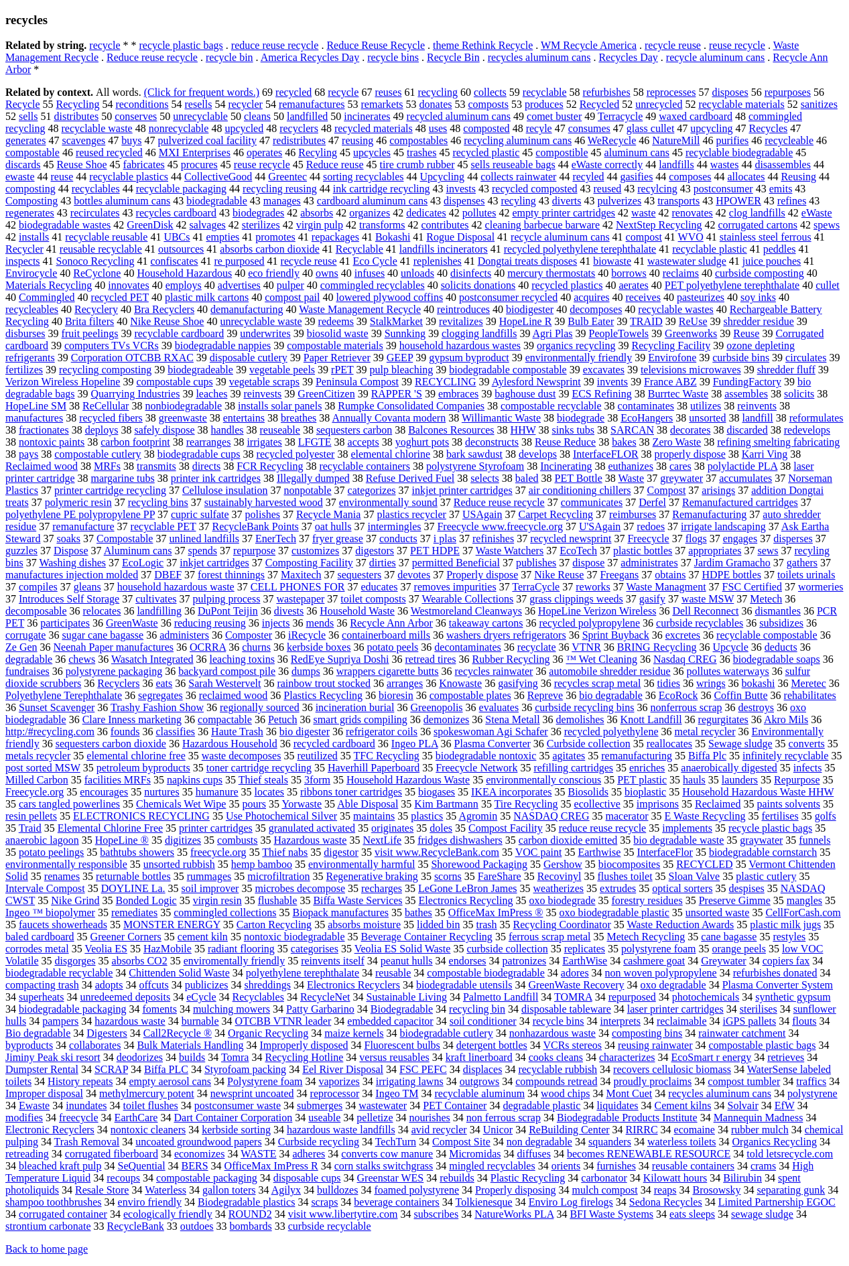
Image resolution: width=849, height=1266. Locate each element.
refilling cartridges (573, 767)
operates (264, 152)
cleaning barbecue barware (542, 225)
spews (826, 225)
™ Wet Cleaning (601, 659)
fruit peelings (90, 333)
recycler (245, 104)
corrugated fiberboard (111, 1153)
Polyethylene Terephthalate (63, 695)
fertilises (780, 816)
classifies (175, 731)
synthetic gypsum (792, 997)
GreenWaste (132, 623)
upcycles (372, 152)
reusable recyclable (101, 249)
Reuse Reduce (565, 442)
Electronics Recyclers (353, 985)
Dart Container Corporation (233, 1117)
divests (289, 611)
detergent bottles (491, 1045)
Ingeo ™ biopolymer (50, 912)
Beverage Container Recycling (427, 936)
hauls (694, 779)
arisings (718, 490)
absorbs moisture (364, 924)
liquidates (617, 1105)
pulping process (227, 599)
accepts (363, 442)
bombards (251, 1226)
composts (488, 104)
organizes (369, 212)
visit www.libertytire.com (343, 1214)
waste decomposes (241, 755)
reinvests (262, 393)
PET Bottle (578, 478)
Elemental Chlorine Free (110, 828)
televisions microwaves (691, 369)
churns (256, 647)
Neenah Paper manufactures (114, 647)
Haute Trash (237, 731)
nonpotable (307, 490)
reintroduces (463, 309)
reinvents (757, 406)
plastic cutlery (766, 876)
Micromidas (475, 1153)
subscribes (436, 1214)
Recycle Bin (453, 57)
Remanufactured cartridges (740, 502)
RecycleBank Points (255, 526)
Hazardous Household (229, 743)
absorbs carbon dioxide (269, 249)
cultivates (155, 599)
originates (392, 828)
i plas (445, 538)
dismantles (777, 611)
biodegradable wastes (65, 225)
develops (538, 454)
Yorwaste (301, 804)
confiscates (174, 261)
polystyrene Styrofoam (475, 466)
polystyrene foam (658, 948)
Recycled (600, 104)
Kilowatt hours (675, 1178)
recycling (437, 92)
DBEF (168, 574)
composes (690, 176)
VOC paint (538, 852)
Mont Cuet (629, 1093)
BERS (195, 1166)
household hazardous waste (176, 586)
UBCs (177, 237)
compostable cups (174, 381)
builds (192, 1057)
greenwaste (183, 418)
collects (490, 92)
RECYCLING (445, 381)
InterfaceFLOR (606, 454)
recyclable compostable (767, 635)
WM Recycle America (589, 45)
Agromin (477, 816)
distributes (76, 116)
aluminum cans (636, 152)
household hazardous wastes (460, 345)
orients (566, 1166)
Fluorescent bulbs (402, 1045)
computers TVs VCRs (111, 345)
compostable (32, 152)
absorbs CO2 (140, 960)
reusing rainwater (655, 1045)
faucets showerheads (63, 924)
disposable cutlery (248, 357)
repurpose (254, 550)
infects (807, 767)
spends (202, 550)
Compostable (124, 538)
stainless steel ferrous (765, 237)
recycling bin (477, 1009)
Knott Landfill (651, 719)
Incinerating (566, 466)
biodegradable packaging (72, 1009)
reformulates (816, 418)
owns (327, 273)
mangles (804, 900)
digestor (341, 852)
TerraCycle (536, 586)
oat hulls (333, 526)
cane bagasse (729, 936)
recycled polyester (296, 454)
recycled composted (535, 188)
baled (527, 478)
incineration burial (355, 707)
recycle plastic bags (181, 45)
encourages (104, 792)
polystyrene (812, 1093)
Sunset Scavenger (56, 707)
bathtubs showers (137, 852)
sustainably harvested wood (263, 502)
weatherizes (558, 888)
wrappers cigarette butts (387, 671)
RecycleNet (325, 997)
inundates (86, 1105)
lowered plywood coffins (389, 297)
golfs (825, 816)
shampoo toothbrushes (53, 1202)
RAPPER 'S (396, 393)
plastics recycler (411, 514)
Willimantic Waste (501, 418)
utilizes (705, 406)
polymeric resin (78, 502)
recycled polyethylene (611, 731)
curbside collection (506, 948)
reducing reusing (210, 623)
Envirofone (672, 357)
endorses (467, 960)
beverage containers (396, 1202)
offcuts (154, 985)
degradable (28, 659)
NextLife (382, 840)
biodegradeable (200, 369)
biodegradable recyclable (59, 972)
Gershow (562, 864)
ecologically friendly (167, 1214)
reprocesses (671, 92)
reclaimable (682, 1021)
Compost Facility (505, 828)
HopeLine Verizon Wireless (597, 611)
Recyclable (359, 249)
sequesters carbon (354, 430)
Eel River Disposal (342, 1069)
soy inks (758, 297)
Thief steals (263, 779)
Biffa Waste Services (357, 900)
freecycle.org (218, 852)
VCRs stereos (572, 1045)
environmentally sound (388, 502)
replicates (584, 948)
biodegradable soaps (776, 659)
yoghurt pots (422, 442)
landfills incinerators (443, 249)
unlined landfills (204, 538)
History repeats (80, 1081)
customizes (315, 550)
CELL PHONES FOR (298, 586)
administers (184, 635)
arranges (405, 683)
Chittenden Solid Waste (179, 972)
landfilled (307, 116)
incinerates (367, 116)
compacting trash (42, 985)
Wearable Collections (467, 599)
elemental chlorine (390, 454)
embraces (458, 393)
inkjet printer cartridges (462, 490)
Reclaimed (717, 804)
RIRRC (642, 1129)
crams (763, 1166)
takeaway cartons (486, 623)
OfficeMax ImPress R (271, 1166)
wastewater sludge (686, 261)
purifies (732, 140)
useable (324, 1117)
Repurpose (797, 779)
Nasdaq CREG (685, 659)
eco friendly (274, 273)
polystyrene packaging (114, 671)
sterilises (758, 1009)
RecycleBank (135, 1226)
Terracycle (620, 116)
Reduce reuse (335, 164)
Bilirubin (742, 1178)
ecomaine (694, 1129)
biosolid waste (338, 333)
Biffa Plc (707, 755)
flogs (696, 538)
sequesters (359, 574)
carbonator (604, 1178)
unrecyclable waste (261, 321)
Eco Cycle (375, 261)
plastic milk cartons (207, 297)
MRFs (107, 466)
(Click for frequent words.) (201, 92)
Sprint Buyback (615, 635)
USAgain (482, 514)
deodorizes (140, 1057)
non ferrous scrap (503, 1117)
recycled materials (373, 128)
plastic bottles (642, 550)
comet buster (554, 116)
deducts (781, 647)
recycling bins (158, 502)
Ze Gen (21, 647)
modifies (24, 1117)
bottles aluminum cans (122, 200)
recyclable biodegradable (739, 152)
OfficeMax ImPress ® (495, 912)
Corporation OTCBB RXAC (132, 357)
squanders (609, 1141)
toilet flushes (150, 1105)
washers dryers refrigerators (506, 635)
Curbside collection (589, 743)
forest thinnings (231, 574)
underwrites (265, 333)
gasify (652, 599)
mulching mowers (231, 1009)
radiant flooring (241, 948)
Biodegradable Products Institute (627, 1117)
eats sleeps (692, 1214)
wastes (724, 164)
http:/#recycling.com (49, 731)
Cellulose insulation (225, 490)
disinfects (470, 273)
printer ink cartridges (216, 478)
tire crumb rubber (417, 164)
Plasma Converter (492, 743)
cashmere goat (654, 960)
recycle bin (229, 57)
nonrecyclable (179, 128)
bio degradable (611, 695)
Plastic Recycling (528, 1178)
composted (486, 128)
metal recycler (704, 731)
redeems (336, 321)
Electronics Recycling (466, 900)
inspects (22, 261)
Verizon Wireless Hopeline (62, 381)
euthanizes (630, 466)
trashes (421, 152)
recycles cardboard (176, 212)
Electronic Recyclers (49, 1129)
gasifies (636, 176)
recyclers (298, 128)
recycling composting (105, 369)
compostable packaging (206, 1178)
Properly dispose (482, 574)
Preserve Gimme (735, 900)
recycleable (789, 140)
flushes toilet (624, 876)
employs (184, 285)
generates (25, 140)
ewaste (20, 176)
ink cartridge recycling (381, 188)
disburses (25, 333)
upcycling (711, 128)
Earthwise (599, 852)
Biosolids (588, 792)
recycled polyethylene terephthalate (580, 249)
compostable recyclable (551, 406)
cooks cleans (556, 1057)
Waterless (165, 1190)
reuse (62, 176)
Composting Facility (309, 562)
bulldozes (337, 1190)
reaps (665, 1190)
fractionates (44, 430)
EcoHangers (647, 418)
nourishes (429, 1117)
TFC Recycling (386, 755)
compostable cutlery (97, 454)
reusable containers (693, 1166)
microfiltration (278, 876)
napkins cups (194, 779)
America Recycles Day (310, 57)
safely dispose (164, 430)
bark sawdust (474, 454)
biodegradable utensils (464, 985)
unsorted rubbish (179, 864)
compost (644, 237)
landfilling (159, 611)
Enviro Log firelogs (571, 1202)
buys (131, 140)
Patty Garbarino (320, 1009)
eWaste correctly (607, 164)
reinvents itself (333, 960)
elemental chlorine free (135, 755)
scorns (448, 876)
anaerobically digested (729, 767)
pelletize (374, 1117)
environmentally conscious (543, 779)
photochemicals (705, 997)
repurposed (632, 997)
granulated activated (312, 828)
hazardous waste (129, 1021)
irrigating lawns (410, 1081)
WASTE (258, 1153)
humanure (217, 792)
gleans (87, 586)
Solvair (742, 1105)
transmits (156, 466)
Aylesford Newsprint (536, 381)
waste (643, 212)
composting (30, 188)
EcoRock (678, 695)
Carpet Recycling (555, 514)
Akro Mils (786, 719)
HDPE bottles (731, 574)
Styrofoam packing (245, 1069)
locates (269, 792)
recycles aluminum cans (539, 57)
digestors (374, 550)
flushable (278, 900)
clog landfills (757, 212)
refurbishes (607, 92)
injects (276, 623)
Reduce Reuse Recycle (375, 45)
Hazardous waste (310, 840)
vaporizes (338, 1081)
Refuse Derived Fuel (410, 478)
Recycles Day (627, 57)
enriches (647, 767)
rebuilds (457, 1178)
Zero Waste (677, 442)
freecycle (79, 1117)
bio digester (304, 731)
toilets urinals (806, 574)
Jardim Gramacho (732, 562)
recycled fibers (111, 418)
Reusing (798, 176)
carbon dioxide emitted (568, 840)
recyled (588, 176)
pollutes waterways (728, 671)
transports (678, 200)
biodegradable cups (199, 454)
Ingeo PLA (414, 743)
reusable (393, 972)
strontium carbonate (48, 1226)
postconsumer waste (237, 1105)
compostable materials (335, 345)
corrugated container (63, 1214)
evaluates (499, 707)
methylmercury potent (146, 1093)
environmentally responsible (66, 864)
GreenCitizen (326, 393)
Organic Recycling (268, 1033)
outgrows (480, 1081)
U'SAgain (600, 526)
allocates (746, 176)
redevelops (807, 430)
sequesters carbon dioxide (111, 743)
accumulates (745, 478)
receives (642, 297)
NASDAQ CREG (551, 816)
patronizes (525, 960)
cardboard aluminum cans (372, 200)
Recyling (317, 152)
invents (612, 381)
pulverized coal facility (207, 140)
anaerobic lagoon (42, 840)
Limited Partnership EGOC (777, 1202)
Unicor (498, 1129)
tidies (668, 683)
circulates (805, 357)
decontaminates (467, 647)
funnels (814, 840)
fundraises (27, 671)
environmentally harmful (361, 864)
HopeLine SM (35, 406)
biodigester (529, 309)
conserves (136, 116)
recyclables (96, 188)
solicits (799, 393)
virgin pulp (319, 225)
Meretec (808, 683)
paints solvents (788, 804)
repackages (335, 237)
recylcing (657, 188)
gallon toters (229, 1190)
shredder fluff (786, 369)
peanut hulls (407, 960)
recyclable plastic (709, 249)
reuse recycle (737, 45)
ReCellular (105, 406)
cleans (257, 116)
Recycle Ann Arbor (391, 623)
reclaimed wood (233, 695)
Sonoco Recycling (95, 261)
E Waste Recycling (704, 816)
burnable (200, 1021)
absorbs (316, 212)
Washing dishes (72, 562)
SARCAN (632, 430)
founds (125, 731)
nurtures (161, 792)
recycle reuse (673, 45)
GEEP (400, 357)
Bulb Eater (591, 321)
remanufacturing (636, 755)
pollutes (479, 212)
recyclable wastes (675, 309)
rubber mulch (760, 1129)
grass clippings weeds (576, 599)
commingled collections (225, 912)
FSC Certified (752, 586)
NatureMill (676, 140)
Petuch (283, 719)
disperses (793, 538)
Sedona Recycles (665, 1202)
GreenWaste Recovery (576, 985)
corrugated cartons (757, 225)
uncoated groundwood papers (198, 1141)
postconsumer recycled (508, 297)
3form (317, 779)
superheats (41, 997)
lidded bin (438, 924)
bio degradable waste (678, 840)
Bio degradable (37, 1033)
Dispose (71, 550)
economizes (199, 1153)
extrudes (618, 888)
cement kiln (203, 936)
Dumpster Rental (41, 1069)
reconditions (141, 104)
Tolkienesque (484, 1202)
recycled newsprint (570, 538)
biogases (436, 792)
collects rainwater (518, 176)
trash (486, 924)
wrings (711, 683)
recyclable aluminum (479, 1093)
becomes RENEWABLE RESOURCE (648, 1153)
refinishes (493, 538)
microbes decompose (300, 888)
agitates (568, 755)
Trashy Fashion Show (157, 707)
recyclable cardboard (179, 333)
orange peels (739, 948)
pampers (60, 1021)
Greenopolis (436, 707)
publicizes (206, 985)
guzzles (21, 550)
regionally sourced (260, 707)
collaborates (95, 1045)
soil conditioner (483, 1021)
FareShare (499, 876)
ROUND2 (250, 1214)
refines (792, 200)
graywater (761, 840)
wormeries (821, 586)
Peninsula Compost (357, 381)
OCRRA (208, 647)
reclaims (681, 273)
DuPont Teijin (228, 611)
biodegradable (216, 200)
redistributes (299, 140)
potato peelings (51, 852)
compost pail (292, 297)
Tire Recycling (526, 804)
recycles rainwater (494, 671)
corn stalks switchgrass (384, 1166)
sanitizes (819, 104)
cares (680, 466)
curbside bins (740, 357)
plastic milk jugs (785, 924)
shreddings (268, 985)
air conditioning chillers (580, 490)
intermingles (394, 526)
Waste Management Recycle (360, 309)
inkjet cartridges (214, 562)
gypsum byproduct (469, 357)
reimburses (632, 514)
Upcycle (730, 647)
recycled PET (120, 297)
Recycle (22, 104)
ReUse (693, 321)
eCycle (201, 997)
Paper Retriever (337, 357)
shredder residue (759, 321)
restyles (789, 936)
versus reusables (394, 1057)
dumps (305, 671)
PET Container (454, 1105)
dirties (382, 562)
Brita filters (89, 321)
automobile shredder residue (609, 671)
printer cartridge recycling (110, 490)
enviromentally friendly (234, 960)
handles (227, 430)
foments (159, 1009)
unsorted (707, 418)
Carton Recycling (274, 924)
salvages (208, 225)
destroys (756, 707)
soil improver (210, 888)
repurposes (788, 92)
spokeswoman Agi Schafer (491, 731)
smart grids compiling (360, 719)
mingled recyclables (492, 1166)
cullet (827, 285)
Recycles (767, 128)
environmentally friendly (579, 357)
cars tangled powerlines (69, 804)
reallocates (669, 743)
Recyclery (96, 309)
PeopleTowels (619, 333)
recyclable (545, 92)
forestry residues (647, 900)
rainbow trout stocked (324, 683)
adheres (308, 1153)
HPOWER (738, 200)
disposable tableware (566, 1009)
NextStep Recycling (659, 225)
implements (687, 828)
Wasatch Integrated (152, 659)
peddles (779, 249)
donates (435, 104)
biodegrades (258, 212)
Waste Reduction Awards (680, 924)
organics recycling (576, 345)
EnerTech (275, 538)
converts (807, 743)
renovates (692, 212)
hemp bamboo (261, 864)
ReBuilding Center (569, 1129)
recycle (104, 45)
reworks (593, 586)
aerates (633, 285)
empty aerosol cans (170, 1081)
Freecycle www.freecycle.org (499, 526)
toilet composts (372, 599)
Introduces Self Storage (69, 599)
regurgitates (723, 719)
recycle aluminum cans (715, 57)
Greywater (723, 960)
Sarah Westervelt (224, 683)
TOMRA (573, 997)
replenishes (437, 261)
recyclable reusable (106, 237)
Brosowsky (716, 1190)
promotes (275, 237)
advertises (239, 285)
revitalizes (461, 321)
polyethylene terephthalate (302, 972)
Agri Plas (553, 333)
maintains (374, 816)
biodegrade (580, 418)
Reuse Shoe (81, 164)
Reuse (746, 333)
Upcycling (441, 176)
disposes (730, 92)
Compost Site (461, 1141)
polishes (262, 514)
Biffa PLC (166, 1069)
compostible (561, 152)
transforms (382, 225)
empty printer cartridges (563, 212)
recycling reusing (280, 188)
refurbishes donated (775, 972)
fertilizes (24, 369)
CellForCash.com (802, 912)
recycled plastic (485, 152)
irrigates (264, 442)
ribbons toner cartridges (351, 792)
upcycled (243, 128)
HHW (523, 430)
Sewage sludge (740, 743)
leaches (211, 393)
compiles (38, 586)
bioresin (396, 695)
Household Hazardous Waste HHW (758, 792)
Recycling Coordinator (562, 924)
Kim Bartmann (446, 804)
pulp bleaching (402, 369)
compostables (418, 140)
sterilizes (261, 225)
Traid (30, 828)
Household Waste (357, 611)
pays (28, 454)
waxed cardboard (695, 116)
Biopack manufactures (340, 912)
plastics (427, 816)
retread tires (430, 659)
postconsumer (723, 188)
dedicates (426, 212)
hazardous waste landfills (341, 1129)
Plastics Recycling (323, 695)
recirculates (95, 212)
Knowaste (460, 683)
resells (198, 104)
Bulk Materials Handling (190, 1045)
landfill (757, 418)
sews (767, 550)
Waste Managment (666, 586)
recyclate (536, 647)
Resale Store (102, 1190)
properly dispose (690, 454)
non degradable (539, 1141)
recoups (123, 1178)
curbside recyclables (699, 623)
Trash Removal (87, 1141)
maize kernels (353, 1033)
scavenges (83, 140)
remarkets (382, 104)
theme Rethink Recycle (483, 45)
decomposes (596, 309)
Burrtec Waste (678, 393)
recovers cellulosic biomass (672, 1069)
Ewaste (34, 1105)
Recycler (24, 249)
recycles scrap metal (597, 683)
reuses (388, 92)
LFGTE (315, 442)
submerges (319, 1105)
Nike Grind (75, 900)
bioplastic (645, 792)
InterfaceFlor (665, 852)
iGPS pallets (750, 1021)
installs (34, 237)
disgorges (74, 960)
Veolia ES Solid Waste (402, 948)
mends (320, 623)
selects (484, 478)
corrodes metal (37, 948)
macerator (627, 816)
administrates (649, 562)
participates (65, 623)
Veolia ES (105, 948)
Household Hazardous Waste (408, 779)
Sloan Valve (694, 876)
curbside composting (759, 273)
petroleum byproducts (143, 767)
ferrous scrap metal (550, 936)
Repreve (545, 695)
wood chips (565, 1093)
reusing (357, 140)
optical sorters (682, 888)
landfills (676, 164)
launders (740, 779)
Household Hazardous (184, 273)
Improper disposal (44, 1093)
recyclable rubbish (557, 1069)
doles (441, 828)
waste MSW (707, 599)
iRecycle (307, 635)
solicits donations (478, 285)
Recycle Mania (328, 514)
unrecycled (658, 104)
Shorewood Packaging (479, 864)
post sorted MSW (42, 767)
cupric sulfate (200, 514)
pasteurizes (700, 297)
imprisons (658, 804)
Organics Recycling (774, 1141)
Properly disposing (515, 1190)
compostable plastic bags (762, 1045)
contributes (444, 225)
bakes (624, 442)
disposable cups (307, 1178)
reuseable (279, 430)
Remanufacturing (709, 514)
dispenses (464, 200)
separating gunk (791, 1190)
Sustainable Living (407, 997)
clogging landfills (479, 333)
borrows (628, 273)
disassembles (783, 164)
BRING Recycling (657, 647)
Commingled (47, 297)
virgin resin (217, 900)
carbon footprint (135, 442)
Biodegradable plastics (246, 1202)
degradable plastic (541, 1105)
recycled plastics (566, 285)
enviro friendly (150, 1202)
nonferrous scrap (686, 707)
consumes (589, 128)
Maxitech (301, 574)
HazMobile (167, 948)
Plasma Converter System (777, 985)
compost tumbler (744, 1081)
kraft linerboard (479, 1057)
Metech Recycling (645, 936)
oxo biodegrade (562, 900)
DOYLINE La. (133, 888)
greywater (681, 478)
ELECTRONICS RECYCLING (141, 816)
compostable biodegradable (486, 972)
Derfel (652, 502)
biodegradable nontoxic (486, 755)
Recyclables (258, 997)
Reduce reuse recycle (152, 57)
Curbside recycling (318, 1141)
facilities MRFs (117, 779)
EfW (785, 1105)
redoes (651, 526)
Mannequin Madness (758, 1117)
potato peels (392, 647)
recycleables (31, 309)
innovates (128, 285)
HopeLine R (525, 321)
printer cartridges (216, 828)
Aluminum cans (138, 550)
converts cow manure (387, 1153)
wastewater (382, 1105)
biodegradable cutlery (446, 1033)
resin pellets (31, 816)
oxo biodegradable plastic (614, 912)
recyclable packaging (181, 188)
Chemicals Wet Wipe (181, 804)
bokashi (758, 683)
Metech (766, 599)
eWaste (816, 212)
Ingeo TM (396, 1093)
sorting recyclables (363, 176)
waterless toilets (681, 1141)
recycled (293, 92)
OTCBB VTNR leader (283, 1021)
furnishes (616, 1166)
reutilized (317, 755)
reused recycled (109, 152)
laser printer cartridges (675, 1009)
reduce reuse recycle (275, 45)
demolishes (580, 719)
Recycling (78, 104)
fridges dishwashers (460, 840)
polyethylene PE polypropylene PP (80, 514)
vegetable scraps (264, 381)
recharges (381, 888)
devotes (413, 574)
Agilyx (286, 1190)
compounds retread (556, 1081)
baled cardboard (39, 936)
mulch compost (604, 1190)
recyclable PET (163, 526)
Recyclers (118, 683)
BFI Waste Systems (611, 1214)
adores (575, 972)
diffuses (534, 1153)
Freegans (619, 574)
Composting (31, 200)
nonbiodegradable (183, 406)
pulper (290, 285)
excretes (682, 635)
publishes (536, 562)
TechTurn (395, 1141)
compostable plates (470, 695)
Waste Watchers (510, 550)
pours (254, 804)
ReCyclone (97, 273)
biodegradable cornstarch (763, 852)
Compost (666, 490)
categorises (314, 948)
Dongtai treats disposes (527, 261)
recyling (518, 200)
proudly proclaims (652, 1081)
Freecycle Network (476, 767)
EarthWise (584, 960)
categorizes (372, 490)
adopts (109, 985)
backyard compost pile (226, 671)
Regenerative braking (372, 876)
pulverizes (619, 200)
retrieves (785, 1057)
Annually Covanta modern (389, 418)
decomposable (36, 611)
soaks (68, 538)
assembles (746, 393)
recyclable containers (364, 466)
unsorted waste (717, 912)
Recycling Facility (670, 345)
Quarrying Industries (135, 393)
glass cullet (651, 128)
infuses (369, 273)
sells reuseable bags (512, 164)
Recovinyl (559, 876)
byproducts (29, 1045)
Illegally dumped (313, 478)
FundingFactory (747, 381)
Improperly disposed (304, 1045)
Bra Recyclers (164, 309)
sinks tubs (573, 430)
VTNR (586, 647)
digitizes (183, 840)
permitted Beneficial (456, 562)
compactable (225, 719)
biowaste (612, 261)
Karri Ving (765, 454)
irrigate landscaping (723, 526)
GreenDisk (150, 225)
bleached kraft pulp (60, 1166)
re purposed (239, 261)
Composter (248, 635)
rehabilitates (810, 695)
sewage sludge (762, 1214)
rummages (209, 876)
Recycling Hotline (304, 1057)
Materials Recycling (48, 285)
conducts (398, 538)
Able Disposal (367, 804)
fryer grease (337, 538)
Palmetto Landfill (500, 997)
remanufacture (83, 526)
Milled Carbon (36, 779)
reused (608, 188)
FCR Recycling (270, 466)
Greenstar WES (390, 1178)
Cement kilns (683, 1105)
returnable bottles (133, 876)
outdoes (197, 1226)
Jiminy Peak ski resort (53, 1057)
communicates (592, 502)
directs (206, 466)
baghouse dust (525, 393)
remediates (134, 912)
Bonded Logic (146, 900)
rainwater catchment (741, 1033)
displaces (483, 1069)
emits (781, 188)
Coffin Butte (740, 695)
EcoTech (578, 550)
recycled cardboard (334, 743)
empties (223, 237)
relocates (102, 611)
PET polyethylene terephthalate (732, 285)
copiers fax (786, 960)
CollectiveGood (218, 176)
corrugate (25, 635)
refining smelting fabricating (778, 442)
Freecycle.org (34, 792)
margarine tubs (123, 478)
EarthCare (136, 1117)
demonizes (446, 719)
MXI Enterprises (195, 152)
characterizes (627, 1057)
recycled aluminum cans (459, 116)
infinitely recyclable (785, 755)
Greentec (287, 176)
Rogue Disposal (460, 237)
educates (379, 586)
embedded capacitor (390, 1021)
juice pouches (771, 261)
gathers (802, 562)
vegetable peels (282, 369)
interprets (620, 1021)
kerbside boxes (319, 647)
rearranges (208, 442)
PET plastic (642, 779)
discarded (746, 430)
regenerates (29, 212)
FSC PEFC (423, 1069)
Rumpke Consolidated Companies (411, 406)
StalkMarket (396, 321)
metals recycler (37, 755)
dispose (588, 562)
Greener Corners (125, 936)
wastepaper (300, 599)
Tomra (235, 1057)
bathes (418, 912)
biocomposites (629, 864)
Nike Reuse (559, 574)
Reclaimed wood (41, 466)
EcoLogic (143, 562)
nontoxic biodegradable (294, 936)
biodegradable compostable (508, 369)
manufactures (34, 418)
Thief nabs (285, 852)
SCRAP (111, 1069)
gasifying (518, 683)
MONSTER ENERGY (171, 924)
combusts (237, 840)
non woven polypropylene (661, 972)
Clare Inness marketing (132, 719)
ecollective (597, 804)
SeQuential (142, 1166)
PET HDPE (435, 550)
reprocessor (335, 1093)
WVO (691, 237)
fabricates (144, 164)
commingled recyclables (372, 285)
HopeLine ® (122, 840)
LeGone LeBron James (467, 888)
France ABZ (670, 381)
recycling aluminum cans (518, 140)
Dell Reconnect (705, 611)
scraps (324, 1202)
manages (282, 200)
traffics (811, 1081)
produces (544, 104)
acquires (591, 297)
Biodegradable (402, 1009)
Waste (631, 478)
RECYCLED (704, 864)
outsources (181, 249)
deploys (102, 430)
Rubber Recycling (510, 659)
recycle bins (393, 57)
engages (740, 538)
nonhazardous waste (552, 1033)
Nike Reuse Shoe (167, 321)
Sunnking (405, 333)
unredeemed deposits (125, 997)
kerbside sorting (236, 1129)
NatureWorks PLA (513, 1214)
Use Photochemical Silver (281, 816)
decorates (690, 430)
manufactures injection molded (71, 574)
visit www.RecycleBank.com (437, 852)
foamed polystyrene (416, 1190)
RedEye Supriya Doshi (340, 659)
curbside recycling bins (584, 707)
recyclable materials (741, 104)
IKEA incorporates (511, 792)
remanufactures (312, 104)
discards (22, 164)
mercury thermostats (551, 273)
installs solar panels (280, 406)
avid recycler (439, 1129)
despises (746, 888)
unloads (417, 273)
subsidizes (781, 623)
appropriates (714, 550)
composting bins (647, 1033)
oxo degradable (673, 985)
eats (163, 683)
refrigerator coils (381, 731)
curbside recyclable (329, 1226)
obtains (670, 574)
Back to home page (46, 1249)
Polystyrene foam (264, 1081)
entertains (244, 418)
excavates (604, 369)
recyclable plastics (128, 176)
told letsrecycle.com (789, 1153)
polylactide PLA (742, 466)
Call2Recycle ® (177, 1033)
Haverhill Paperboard (373, 767)
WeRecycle (612, 140)
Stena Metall (512, 719)
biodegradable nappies (223, 345)
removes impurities (455, 586)
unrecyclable (200, 116)
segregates (160, 695)
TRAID (646, 321)
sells (28, 116)
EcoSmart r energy (711, 1057)
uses (438, 128)
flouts (804, 1021)
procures (199, 164)
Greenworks (691, 333)
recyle (539, 128)
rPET (342, 369)
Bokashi (392, 237)
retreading (27, 1153)
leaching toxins (242, 659)
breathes (298, 418)
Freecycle (648, 538)
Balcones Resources (451, 430)
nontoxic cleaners (148, 1129)
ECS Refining (601, 393)
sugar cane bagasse (102, 635)
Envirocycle (31, 273)
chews (81, 659)
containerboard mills (386, 635)
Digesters (106, 1033)
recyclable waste (97, 128)
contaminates (646, 406)
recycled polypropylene (589, 623)
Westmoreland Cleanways (466, 611)
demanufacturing (246, 309)
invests (461, 188)
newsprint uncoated (252, 1093)
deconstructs (492, 442)
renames (62, 876)
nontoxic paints (51, 442)
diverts (567, 200)
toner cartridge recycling (259, 767)
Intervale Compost (45, 888)
